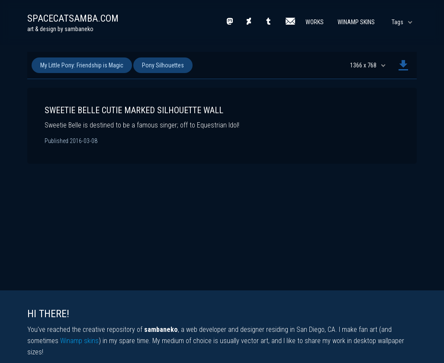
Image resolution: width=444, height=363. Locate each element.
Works (315, 22)
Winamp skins (79, 341)
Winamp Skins (356, 22)
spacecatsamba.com (73, 18)
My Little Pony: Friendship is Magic (81, 65)
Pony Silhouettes (163, 65)
